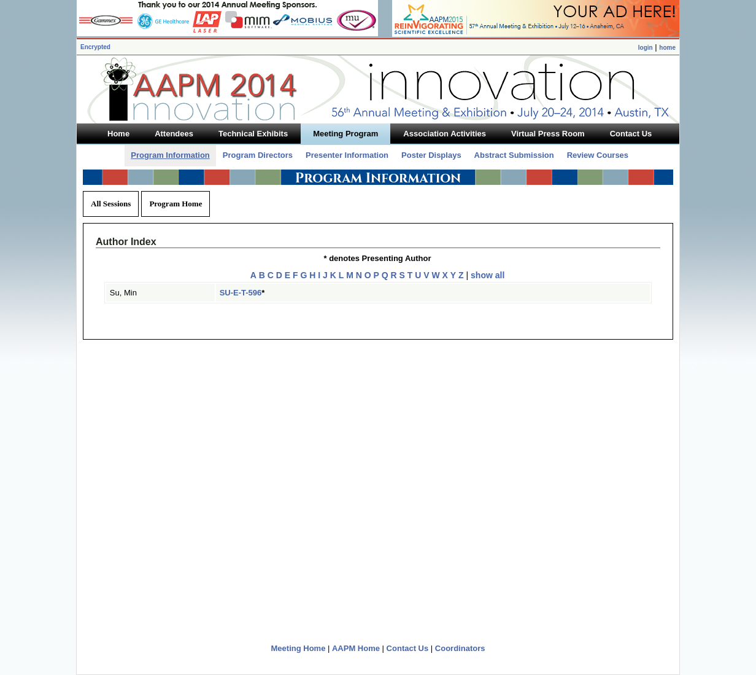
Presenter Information (347, 155)
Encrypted (95, 47)
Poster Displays (431, 155)
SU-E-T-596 (241, 292)
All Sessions (111, 203)
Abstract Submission (514, 155)
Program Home (175, 203)
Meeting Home (298, 648)
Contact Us (408, 648)
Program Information (170, 155)
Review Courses (597, 155)
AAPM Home (356, 648)
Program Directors (258, 155)
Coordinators (460, 648)
